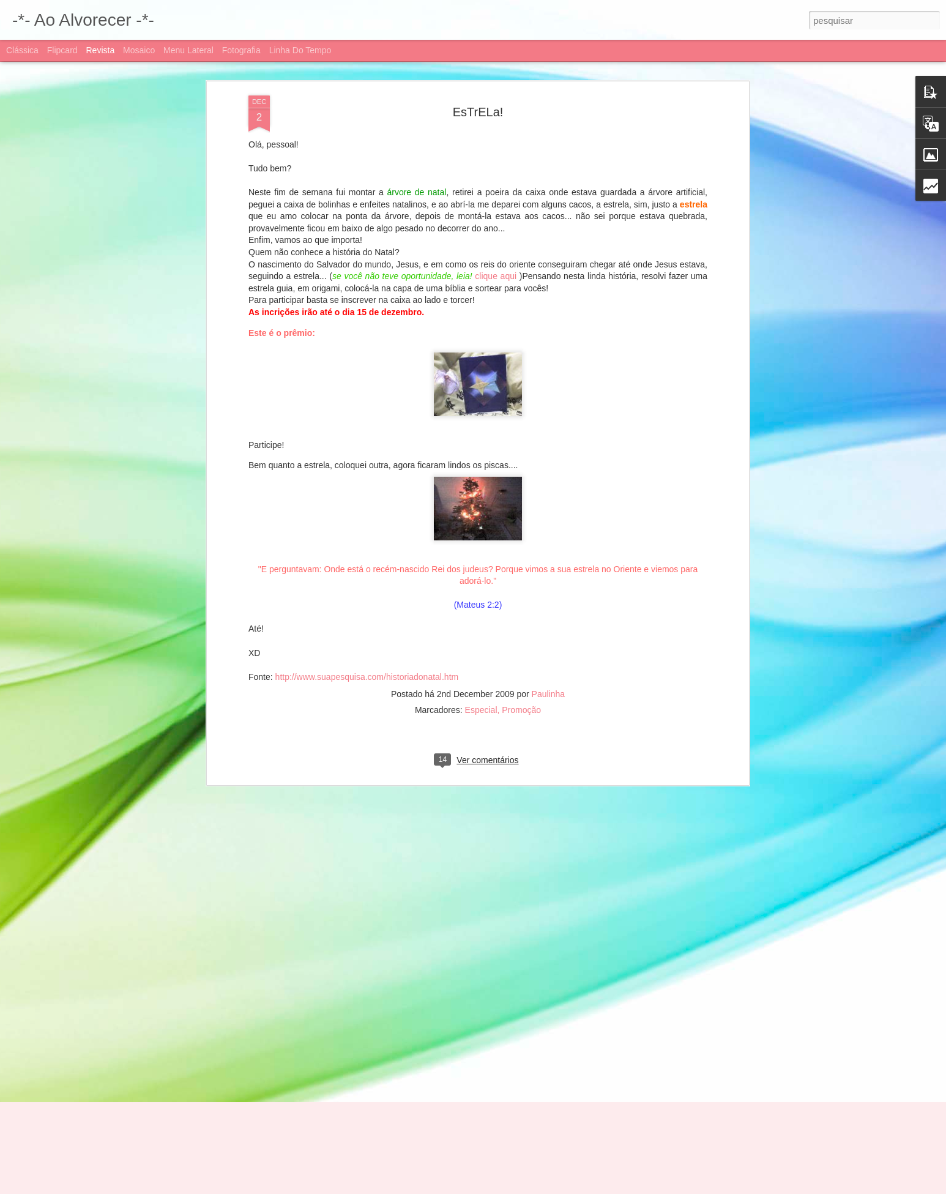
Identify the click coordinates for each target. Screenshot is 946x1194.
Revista (100, 50)
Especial (481, 633)
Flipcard (62, 50)
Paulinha (548, 617)
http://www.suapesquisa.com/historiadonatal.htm (367, 600)
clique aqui (497, 199)
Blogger (571, 1187)
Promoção (521, 633)
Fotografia (241, 50)
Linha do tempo (300, 50)
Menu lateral (188, 50)
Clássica (22, 50)
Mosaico (139, 50)
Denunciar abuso (611, 1187)
